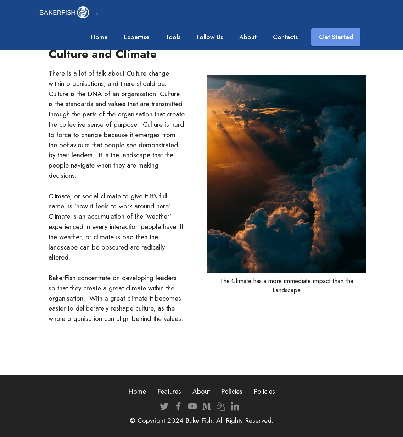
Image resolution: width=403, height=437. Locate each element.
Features (169, 391)
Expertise (137, 37)
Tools (173, 37)
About (248, 37)
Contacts (285, 37)
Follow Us (210, 37)
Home (99, 37)
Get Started (336, 37)
